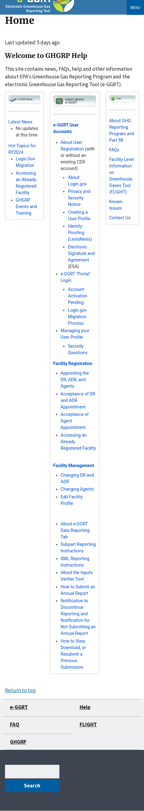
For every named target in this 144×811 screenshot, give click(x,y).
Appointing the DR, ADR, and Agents (75, 380)
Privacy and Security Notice (79, 198)
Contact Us (120, 217)
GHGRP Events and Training (26, 207)
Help (85, 707)
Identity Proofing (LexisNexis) (80, 233)
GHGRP (18, 741)
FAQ (14, 724)
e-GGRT (19, 707)
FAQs (114, 149)
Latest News (20, 121)
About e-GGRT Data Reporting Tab (75, 530)
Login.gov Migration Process (77, 317)
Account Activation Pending (77, 296)
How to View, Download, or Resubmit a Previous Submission (73, 654)
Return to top (20, 690)
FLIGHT (88, 724)
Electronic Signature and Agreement (81, 253)
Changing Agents (77, 489)
